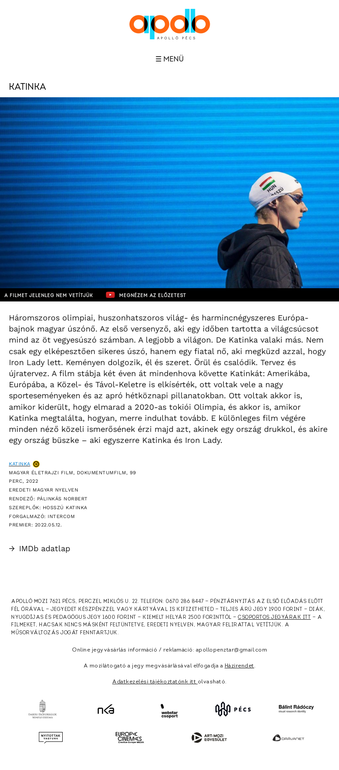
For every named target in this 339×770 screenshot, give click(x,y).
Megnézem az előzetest (146, 294)
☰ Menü (169, 59)
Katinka (19, 464)
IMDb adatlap (39, 548)
